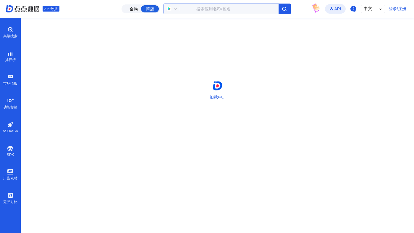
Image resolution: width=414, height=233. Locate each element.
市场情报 (10, 80)
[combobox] (227, 9)
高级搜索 (10, 32)
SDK (10, 151)
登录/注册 (397, 8)
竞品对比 (10, 198)
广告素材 (10, 174)
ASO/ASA (10, 127)
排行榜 (10, 56)
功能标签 (10, 103)
